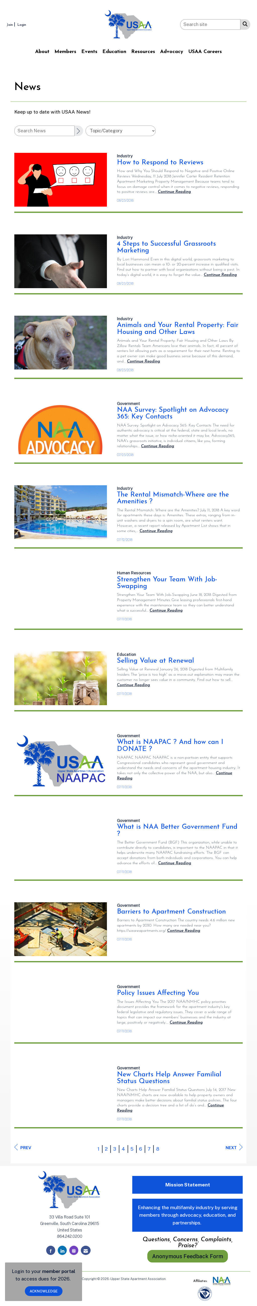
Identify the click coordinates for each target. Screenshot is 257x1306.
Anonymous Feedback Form (187, 1256)
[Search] (79, 131)
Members (65, 51)
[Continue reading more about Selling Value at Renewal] (133, 685)
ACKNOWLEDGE (44, 1291)
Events (89, 51)
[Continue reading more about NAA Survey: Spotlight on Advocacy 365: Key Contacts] (157, 446)
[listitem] (11, 24)
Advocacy (171, 51)
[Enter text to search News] (44, 131)
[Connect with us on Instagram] (73, 1250)
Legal (171, 1279)
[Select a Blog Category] (121, 131)
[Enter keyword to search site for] (210, 24)
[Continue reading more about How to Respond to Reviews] (174, 192)
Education (114, 51)
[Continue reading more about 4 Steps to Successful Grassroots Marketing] (220, 275)
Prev (22, 1147)
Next (234, 1147)
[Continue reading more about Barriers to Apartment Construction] (183, 931)
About (42, 51)
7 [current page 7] (149, 1149)
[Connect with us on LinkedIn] (62, 1250)
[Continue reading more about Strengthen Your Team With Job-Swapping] (166, 611)
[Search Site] (244, 23)
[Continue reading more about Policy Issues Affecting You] (186, 1023)
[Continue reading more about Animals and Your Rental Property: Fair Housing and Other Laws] (143, 361)
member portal (58, 1271)
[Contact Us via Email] (86, 1250)
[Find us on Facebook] (50, 1250)
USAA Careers (205, 51)
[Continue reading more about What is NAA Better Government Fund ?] (174, 863)
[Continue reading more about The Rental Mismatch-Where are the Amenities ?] (156, 531)
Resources (143, 51)
